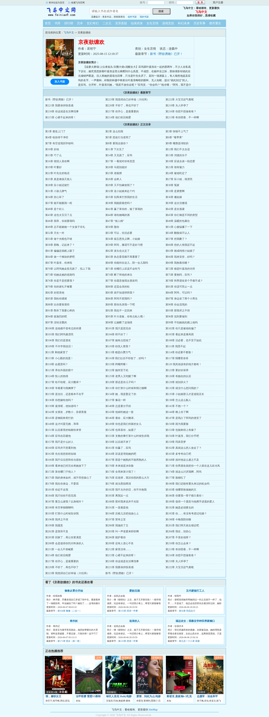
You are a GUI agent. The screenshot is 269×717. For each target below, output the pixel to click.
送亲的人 (134, 621)
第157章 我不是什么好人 (59, 441)
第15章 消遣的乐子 (176, 155)
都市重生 (215, 23)
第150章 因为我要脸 (177, 424)
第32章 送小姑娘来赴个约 (120, 191)
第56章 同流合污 (187, 611)
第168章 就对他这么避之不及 (182, 459)
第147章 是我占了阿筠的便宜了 (184, 418)
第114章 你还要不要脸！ (180, 352)
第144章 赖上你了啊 (177, 412)
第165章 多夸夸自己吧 (178, 453)
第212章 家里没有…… (118, 549)
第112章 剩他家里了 (56, 352)
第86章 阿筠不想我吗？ (118, 298)
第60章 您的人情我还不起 (180, 244)
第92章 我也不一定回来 (118, 310)
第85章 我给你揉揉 (56, 298)
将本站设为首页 (56, 2)
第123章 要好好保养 (177, 370)
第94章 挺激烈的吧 (56, 316)
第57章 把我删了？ (176, 239)
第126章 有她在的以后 (178, 376)
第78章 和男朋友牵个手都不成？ (184, 280)
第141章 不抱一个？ (177, 406)
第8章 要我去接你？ (116, 143)
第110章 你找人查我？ (118, 346)
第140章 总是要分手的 (118, 406)
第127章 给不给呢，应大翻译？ (63, 382)
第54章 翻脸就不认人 (178, 233)
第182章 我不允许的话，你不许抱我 (126, 489)
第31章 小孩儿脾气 (56, 191)
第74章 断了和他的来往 (118, 274)
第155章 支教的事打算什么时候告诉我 (127, 436)
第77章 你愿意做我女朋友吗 (121, 280)
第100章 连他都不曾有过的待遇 (63, 328)
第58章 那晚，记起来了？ (60, 244)
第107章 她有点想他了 (118, 340)
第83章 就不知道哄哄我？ (120, 292)
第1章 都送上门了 (55, 131)
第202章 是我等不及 (56, 531)
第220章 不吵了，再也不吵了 (122, 105)
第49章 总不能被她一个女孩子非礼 (65, 227)
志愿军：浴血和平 (207, 696)
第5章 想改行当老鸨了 (118, 137)
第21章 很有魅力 (175, 167)
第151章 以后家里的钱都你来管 (63, 430)
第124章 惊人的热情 (56, 376)
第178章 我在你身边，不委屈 (62, 483)
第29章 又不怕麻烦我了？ (120, 185)
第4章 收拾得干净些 (56, 137)
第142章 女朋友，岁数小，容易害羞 (65, 412)
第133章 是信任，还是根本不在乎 (64, 394)
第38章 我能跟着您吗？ (118, 203)
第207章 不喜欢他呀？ (178, 537)
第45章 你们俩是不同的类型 (182, 215)
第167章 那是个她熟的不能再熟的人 (126, 459)
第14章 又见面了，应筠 (118, 155)
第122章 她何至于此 (116, 370)
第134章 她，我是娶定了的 (120, 394)
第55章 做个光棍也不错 (58, 239)
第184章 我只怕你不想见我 (60, 495)
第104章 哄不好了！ (116, 334)
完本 (80, 23)
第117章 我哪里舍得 (177, 358)
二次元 (106, 23)
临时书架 (132, 16)
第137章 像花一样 (115, 400)
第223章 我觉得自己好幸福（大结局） (127, 99)
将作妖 (74, 621)
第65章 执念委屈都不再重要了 (122, 256)
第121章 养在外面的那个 (59, 370)
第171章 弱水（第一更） (70, 641)
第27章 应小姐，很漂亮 (179, 179)
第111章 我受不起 (175, 346)
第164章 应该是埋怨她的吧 (120, 453)
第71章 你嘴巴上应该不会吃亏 (122, 268)
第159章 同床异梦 (176, 441)
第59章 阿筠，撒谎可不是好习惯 (124, 244)
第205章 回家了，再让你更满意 (63, 537)
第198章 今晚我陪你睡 (178, 519)
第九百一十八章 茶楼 (189, 641)
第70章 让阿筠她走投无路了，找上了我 (67, 268)
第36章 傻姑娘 (174, 197)
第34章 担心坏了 (54, 197)
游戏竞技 (168, 23)
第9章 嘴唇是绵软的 (177, 143)
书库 (58, 23)
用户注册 (218, 2)
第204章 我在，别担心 (178, 531)
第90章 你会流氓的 (176, 304)
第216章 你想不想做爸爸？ (181, 111)
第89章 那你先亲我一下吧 (120, 304)
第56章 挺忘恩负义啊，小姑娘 (122, 239)
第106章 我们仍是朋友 (58, 340)
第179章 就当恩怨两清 (118, 483)
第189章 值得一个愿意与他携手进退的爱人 (190, 501)
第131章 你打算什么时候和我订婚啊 (126, 388)
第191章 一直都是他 (116, 507)
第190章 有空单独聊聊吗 (59, 507)
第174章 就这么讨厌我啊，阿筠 (184, 471)
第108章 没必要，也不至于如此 (184, 340)
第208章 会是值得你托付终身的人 (64, 543)
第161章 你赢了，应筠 (118, 447)
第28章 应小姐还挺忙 (57, 185)
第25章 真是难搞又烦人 (58, 179)
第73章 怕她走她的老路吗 (60, 274)
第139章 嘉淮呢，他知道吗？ (62, 406)
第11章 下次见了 (114, 149)
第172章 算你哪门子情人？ (60, 471)
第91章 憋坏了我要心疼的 (60, 310)
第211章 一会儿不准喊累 (59, 549)
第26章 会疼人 (113, 179)
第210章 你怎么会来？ (178, 543)
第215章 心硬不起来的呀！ (60, 117)
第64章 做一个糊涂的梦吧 (60, 256)
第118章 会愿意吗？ (56, 364)
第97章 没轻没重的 (56, 322)
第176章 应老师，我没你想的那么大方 (127, 477)
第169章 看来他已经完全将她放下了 (65, 465)
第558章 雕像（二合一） (70, 611)
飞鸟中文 (63, 11)
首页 (48, 23)
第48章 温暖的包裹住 (178, 221)
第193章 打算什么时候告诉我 (62, 513)
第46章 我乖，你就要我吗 (60, 221)
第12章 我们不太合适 (178, 149)
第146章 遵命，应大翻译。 (120, 418)
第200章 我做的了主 (116, 525)
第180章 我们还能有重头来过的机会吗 (187, 483)
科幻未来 (184, 23)
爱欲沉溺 (134, 590)
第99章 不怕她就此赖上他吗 (182, 322)
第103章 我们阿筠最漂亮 (59, 334)
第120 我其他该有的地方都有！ (184, 364)
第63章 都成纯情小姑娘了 (180, 250)
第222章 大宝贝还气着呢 (180, 99)
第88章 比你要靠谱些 (57, 304)
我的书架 (144, 16)
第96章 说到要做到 (176, 316)
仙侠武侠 (137, 23)
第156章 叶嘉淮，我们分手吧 (182, 436)
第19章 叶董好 (53, 167)
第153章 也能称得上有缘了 (181, 430)
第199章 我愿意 (54, 525)
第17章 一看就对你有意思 (120, 161)
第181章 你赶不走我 (56, 489)
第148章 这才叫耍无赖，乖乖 (62, 424)
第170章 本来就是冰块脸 (119, 465)
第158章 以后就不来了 (118, 441)
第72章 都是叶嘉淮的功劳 (180, 268)
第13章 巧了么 (53, 155)
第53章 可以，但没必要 (118, 233)
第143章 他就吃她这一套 (119, 412)
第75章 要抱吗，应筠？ (179, 274)
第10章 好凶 (52, 149)
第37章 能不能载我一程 (58, 203)
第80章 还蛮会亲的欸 (117, 286)
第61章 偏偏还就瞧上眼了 (60, 250)
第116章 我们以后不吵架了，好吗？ (125, 358)
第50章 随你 (112, 227)
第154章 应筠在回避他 (58, 436)
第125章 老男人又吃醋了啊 (120, 376)
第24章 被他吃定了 (176, 173)
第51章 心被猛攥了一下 (179, 227)
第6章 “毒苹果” (174, 137)
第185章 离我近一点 (116, 495)
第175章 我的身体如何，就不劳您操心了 (68, 477)
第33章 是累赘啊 (175, 191)
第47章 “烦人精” (114, 221)
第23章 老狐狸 (113, 173)
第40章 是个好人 (54, 209)
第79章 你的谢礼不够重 (58, 286)
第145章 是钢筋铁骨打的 (59, 418)
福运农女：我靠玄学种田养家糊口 (195, 621)
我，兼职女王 (53, 696)
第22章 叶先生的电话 (57, 173)
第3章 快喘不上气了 (177, 131)
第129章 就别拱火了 (177, 382)
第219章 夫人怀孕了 (177, 105)
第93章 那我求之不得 (178, 310)
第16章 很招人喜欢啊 (57, 161)
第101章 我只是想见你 (118, 328)
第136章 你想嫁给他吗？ (59, 400)
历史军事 (199, 23)
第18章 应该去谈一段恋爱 (180, 161)
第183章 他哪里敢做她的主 (181, 489)
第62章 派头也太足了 (117, 250)
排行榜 (68, 23)
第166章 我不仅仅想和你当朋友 (63, 459)
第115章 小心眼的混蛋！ (59, 358)
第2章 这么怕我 (114, 131)
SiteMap (153, 709)
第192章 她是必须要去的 (180, 507)
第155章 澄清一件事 (128, 611)
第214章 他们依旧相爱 (118, 117)
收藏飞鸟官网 (78, 2)
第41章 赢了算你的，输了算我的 (124, 209)
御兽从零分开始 (74, 590)
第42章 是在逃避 (175, 209)
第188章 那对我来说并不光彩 (122, 501)
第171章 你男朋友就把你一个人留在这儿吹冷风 (193, 465)
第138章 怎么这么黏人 (178, 400)
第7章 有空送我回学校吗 (59, 143)
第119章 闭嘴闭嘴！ (116, 364)
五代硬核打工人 (195, 590)
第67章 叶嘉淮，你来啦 (58, 262)
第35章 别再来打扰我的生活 (121, 197)
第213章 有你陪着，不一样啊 (182, 117)
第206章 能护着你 (115, 537)
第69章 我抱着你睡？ (178, 262)
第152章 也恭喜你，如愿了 (120, 430)
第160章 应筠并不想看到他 (60, 447)
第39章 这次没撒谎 (176, 203)
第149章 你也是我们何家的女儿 (123, 424)
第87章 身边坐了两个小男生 (182, 298)
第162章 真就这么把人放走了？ (184, 447)
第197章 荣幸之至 (115, 519)
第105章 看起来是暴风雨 (180, 334)
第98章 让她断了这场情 (118, 322)
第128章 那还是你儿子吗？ (120, 382)
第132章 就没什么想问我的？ (182, 388)
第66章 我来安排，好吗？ (180, 256)
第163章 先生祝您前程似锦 (60, 453)
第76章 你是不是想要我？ (60, 280)
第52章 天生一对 (54, 233)
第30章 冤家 (172, 185)
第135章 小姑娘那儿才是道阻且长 (185, 394)
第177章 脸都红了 (176, 477)
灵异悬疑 (121, 23)
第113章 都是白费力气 (118, 352)
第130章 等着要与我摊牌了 (60, 388)
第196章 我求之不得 (56, 519)
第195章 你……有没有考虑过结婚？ (186, 513)
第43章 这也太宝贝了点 (58, 215)
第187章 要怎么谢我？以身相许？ (64, 501)
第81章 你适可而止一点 (179, 286)
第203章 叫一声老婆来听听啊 (122, 531)
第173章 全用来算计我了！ (120, 471)
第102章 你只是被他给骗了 (181, 328)
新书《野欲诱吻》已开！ (166, 53)
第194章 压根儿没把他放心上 (122, 513)
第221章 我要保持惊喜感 (59, 105)
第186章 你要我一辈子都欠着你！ (185, 495)
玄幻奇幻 (93, 23)
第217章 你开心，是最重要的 (122, 111)
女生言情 (152, 23)
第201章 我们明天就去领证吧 (182, 525)
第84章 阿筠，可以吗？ (179, 292)
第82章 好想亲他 (54, 292)
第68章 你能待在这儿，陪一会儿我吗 (126, 262)
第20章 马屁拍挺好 (116, 167)
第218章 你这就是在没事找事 (62, 111)
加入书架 (60, 81)
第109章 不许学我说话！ (59, 346)
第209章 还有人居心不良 (119, 543)
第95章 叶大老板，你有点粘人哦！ (125, 316)
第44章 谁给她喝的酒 (117, 215)
